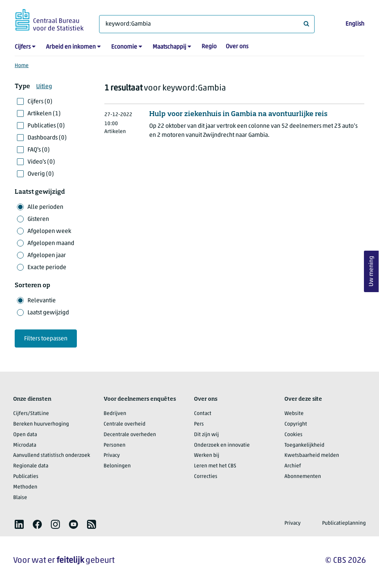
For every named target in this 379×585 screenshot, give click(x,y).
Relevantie (42, 301)
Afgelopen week (49, 231)
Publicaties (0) (46, 126)
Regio (209, 47)
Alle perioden (45, 207)
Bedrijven (115, 413)
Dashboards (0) (47, 138)
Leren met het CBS (215, 466)
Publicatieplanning (344, 523)
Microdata (24, 445)
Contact (202, 413)
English (354, 24)
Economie (124, 47)
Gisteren (38, 219)
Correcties (205, 476)
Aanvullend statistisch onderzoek (51, 455)
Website (294, 413)
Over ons (237, 47)
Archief (292, 466)
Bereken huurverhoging (41, 424)
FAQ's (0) (39, 150)
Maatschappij (169, 47)
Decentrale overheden (130, 434)
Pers (199, 424)
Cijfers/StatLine (31, 413)
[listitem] (19, 524)
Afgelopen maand (51, 243)
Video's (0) (41, 162)
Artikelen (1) (44, 114)
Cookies (293, 434)
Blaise (20, 497)
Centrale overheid (124, 424)
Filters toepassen (45, 339)
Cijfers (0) (40, 102)
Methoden (25, 487)
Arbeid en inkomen (71, 47)
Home (22, 65)
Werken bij (206, 455)
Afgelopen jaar (47, 256)
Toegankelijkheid (304, 445)
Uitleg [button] (44, 87)
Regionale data (30, 466)
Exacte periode (47, 268)
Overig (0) (41, 174)
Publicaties (25, 476)
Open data (25, 434)
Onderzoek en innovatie (222, 445)
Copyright (295, 424)
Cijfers (23, 47)
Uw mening (371, 271)
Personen (114, 445)
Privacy (112, 455)
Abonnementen (302, 476)
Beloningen (117, 466)
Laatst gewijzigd (48, 313)
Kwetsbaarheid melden (311, 455)
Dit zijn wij (206, 434)
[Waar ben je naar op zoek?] (207, 24)
